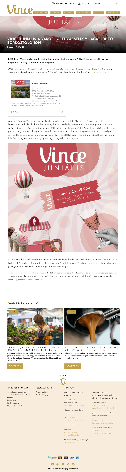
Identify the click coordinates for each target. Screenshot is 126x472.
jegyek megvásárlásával (22, 273)
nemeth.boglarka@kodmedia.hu (104, 408)
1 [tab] (61, 375)
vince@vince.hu (70, 443)
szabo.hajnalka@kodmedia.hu (75, 405)
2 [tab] (63, 375)
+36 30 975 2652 (99, 405)
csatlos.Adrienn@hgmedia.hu (75, 420)
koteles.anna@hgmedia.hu (102, 423)
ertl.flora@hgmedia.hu (72, 435)
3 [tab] (65, 375)
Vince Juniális (99, 72)
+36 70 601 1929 (70, 432)
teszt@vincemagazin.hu (101, 433)
